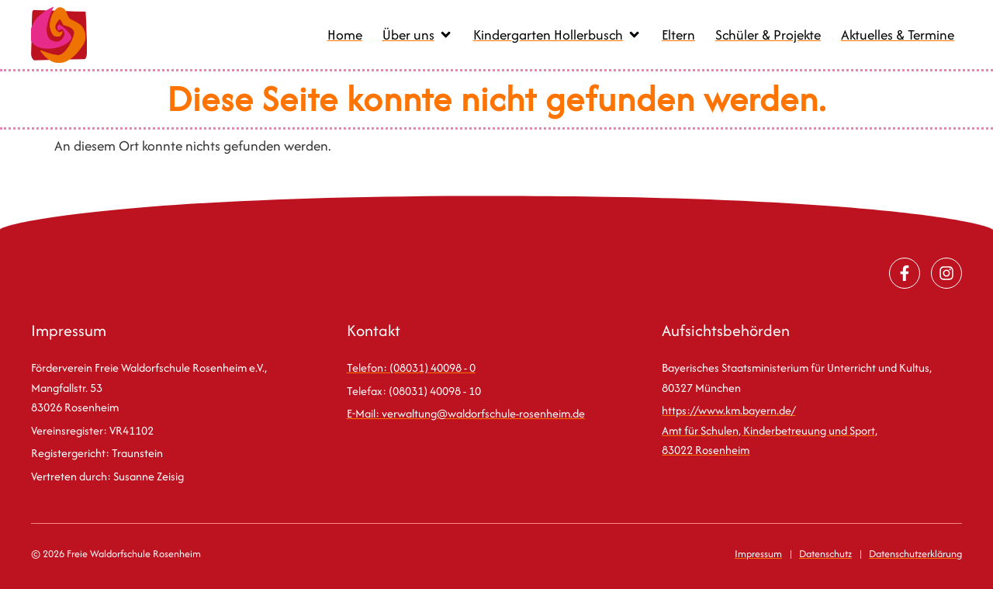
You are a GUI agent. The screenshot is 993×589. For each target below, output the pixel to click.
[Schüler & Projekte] (768, 35)
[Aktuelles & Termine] (897, 35)
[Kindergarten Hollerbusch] (557, 35)
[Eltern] (678, 35)
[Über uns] (418, 35)
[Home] (345, 35)
